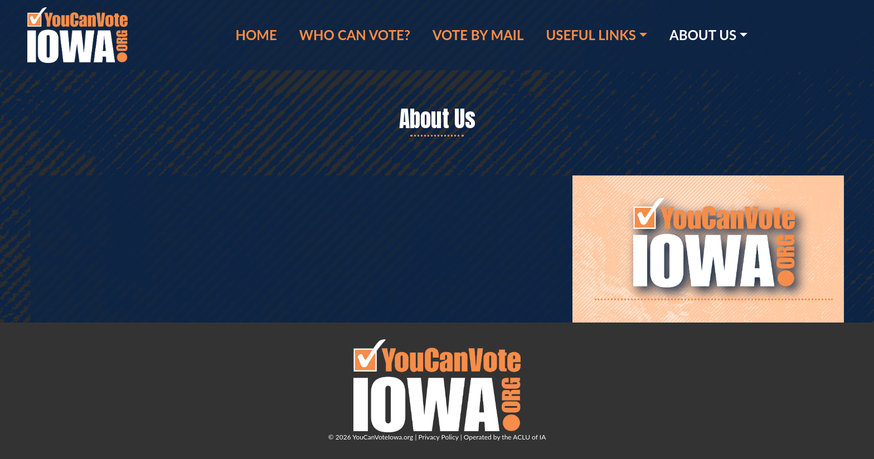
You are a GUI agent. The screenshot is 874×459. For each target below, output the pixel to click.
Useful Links (590, 35)
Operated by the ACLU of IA (505, 437)
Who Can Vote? (354, 35)
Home (255, 35)
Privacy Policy (438, 437)
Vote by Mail (478, 35)
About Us (702, 35)
